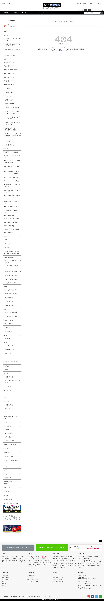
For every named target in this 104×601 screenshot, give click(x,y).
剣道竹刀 (6, 35)
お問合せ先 (81, 553)
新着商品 (5, 13)
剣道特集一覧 (7, 478)
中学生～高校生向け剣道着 (12, 293)
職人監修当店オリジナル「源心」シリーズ (12, 191)
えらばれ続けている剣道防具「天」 (12, 196)
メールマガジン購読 (32, 581)
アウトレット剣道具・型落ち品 (11, 461)
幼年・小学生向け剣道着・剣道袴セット (13, 261)
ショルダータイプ (9, 349)
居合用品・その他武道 (9, 441)
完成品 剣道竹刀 (9, 62)
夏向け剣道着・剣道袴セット (12, 283)
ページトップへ (100, 541)
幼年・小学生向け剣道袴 (11, 312)
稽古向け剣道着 (9, 297)
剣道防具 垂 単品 (9, 232)
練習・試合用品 (8, 426)
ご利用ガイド (92, 3)
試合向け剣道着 (9, 301)
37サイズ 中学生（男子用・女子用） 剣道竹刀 (12, 117)
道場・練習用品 (9, 437)
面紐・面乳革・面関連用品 (12, 218)
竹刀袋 (5, 335)
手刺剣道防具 (7, 236)
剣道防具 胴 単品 (9, 226)
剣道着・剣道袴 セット (10, 257)
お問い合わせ (7, 487)
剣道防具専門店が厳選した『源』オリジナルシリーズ (12, 172)
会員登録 (85, 3)
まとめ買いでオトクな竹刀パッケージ (13, 39)
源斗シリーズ (8, 243)
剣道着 (5, 286)
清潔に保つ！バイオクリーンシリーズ (12, 185)
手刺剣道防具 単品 (9, 247)
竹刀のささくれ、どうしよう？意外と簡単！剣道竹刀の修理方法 (13, 135)
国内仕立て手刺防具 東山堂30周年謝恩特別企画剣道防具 (11, 252)
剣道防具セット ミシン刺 (11, 152)
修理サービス (7, 452)
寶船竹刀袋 (7, 338)
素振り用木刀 (8, 408)
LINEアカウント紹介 (32, 579)
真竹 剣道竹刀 (8, 88)
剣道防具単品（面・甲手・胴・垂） (13, 211)
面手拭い (6, 422)
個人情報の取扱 (8, 499)
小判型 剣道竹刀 (9, 81)
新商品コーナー (8, 470)
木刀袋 (6, 412)
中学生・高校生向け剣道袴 (12, 316)
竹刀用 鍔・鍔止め (10, 377)
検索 (101, 13)
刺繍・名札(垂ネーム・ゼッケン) (11, 417)
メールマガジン (99, 3)
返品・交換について (58, 581)
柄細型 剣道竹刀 (9, 84)
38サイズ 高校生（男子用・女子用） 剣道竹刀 (12, 123)
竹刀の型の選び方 (9, 145)
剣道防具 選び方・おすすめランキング (12, 167)
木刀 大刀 (7, 393)
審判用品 (7, 429)
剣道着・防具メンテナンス (11, 444)
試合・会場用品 (9, 433)
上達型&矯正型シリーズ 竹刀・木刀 (13, 50)
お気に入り (25, 13)
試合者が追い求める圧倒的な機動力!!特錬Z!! (12, 161)
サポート (55, 572)
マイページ (35, 13)
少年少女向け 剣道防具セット (13, 177)
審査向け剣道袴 (9, 327)
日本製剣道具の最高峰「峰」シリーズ (12, 202)
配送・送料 (31, 553)
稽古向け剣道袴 (9, 320)
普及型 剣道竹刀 (9, 66)
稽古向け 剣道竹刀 (9, 103)
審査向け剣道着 (9, 305)
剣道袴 (5, 309)
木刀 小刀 (7, 401)
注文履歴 (15, 13)
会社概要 (6, 495)
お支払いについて (57, 579)
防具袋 (5, 342)
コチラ (61, 50)
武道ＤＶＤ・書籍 (8, 456)
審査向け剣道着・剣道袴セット (13, 279)
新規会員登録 (30, 575)
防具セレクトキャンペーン (12, 206)
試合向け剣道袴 (9, 324)
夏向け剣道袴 (8, 331)
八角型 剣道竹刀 (9, 92)
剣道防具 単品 (6, 579)
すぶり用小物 (8, 386)
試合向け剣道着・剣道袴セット (13, 275)
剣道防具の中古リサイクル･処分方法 (11, 482)
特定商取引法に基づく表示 (11, 503)
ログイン (79, 3)
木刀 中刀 (7, 397)
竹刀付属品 (6, 373)
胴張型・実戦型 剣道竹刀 (11, 69)
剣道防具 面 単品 (9, 215)
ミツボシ (6, 474)
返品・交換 (56, 553)
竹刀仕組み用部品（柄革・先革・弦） (12, 381)
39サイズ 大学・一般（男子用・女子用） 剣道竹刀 (12, 129)
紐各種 (6, 370)
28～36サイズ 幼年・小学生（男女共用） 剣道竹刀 (12, 112)
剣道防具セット (6, 577)
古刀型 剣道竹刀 (9, 77)
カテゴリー (5, 572)
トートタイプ (8, 357)
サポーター (6, 448)
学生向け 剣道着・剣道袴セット (12, 266)
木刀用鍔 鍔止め (9, 405)
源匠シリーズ (8, 239)
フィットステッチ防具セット (12, 181)
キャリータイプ (9, 353)
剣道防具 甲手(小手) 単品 (11, 222)
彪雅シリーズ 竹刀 (10, 96)
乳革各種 (7, 366)
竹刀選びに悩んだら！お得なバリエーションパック (13, 44)
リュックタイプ (9, 345)
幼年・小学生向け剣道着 (11, 290)
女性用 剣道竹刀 (9, 100)
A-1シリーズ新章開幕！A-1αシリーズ (12, 156)
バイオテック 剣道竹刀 (11, 55)
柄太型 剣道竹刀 (9, 73)
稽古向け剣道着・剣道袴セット (13, 271)
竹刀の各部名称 (9, 141)
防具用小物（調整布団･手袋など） (11, 362)
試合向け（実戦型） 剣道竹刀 (12, 107)
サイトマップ (48, 596)
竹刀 (3, 581)
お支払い (5, 553)
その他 (5, 466)
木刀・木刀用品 (8, 390)
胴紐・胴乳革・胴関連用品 (12, 229)
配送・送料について (58, 577)
